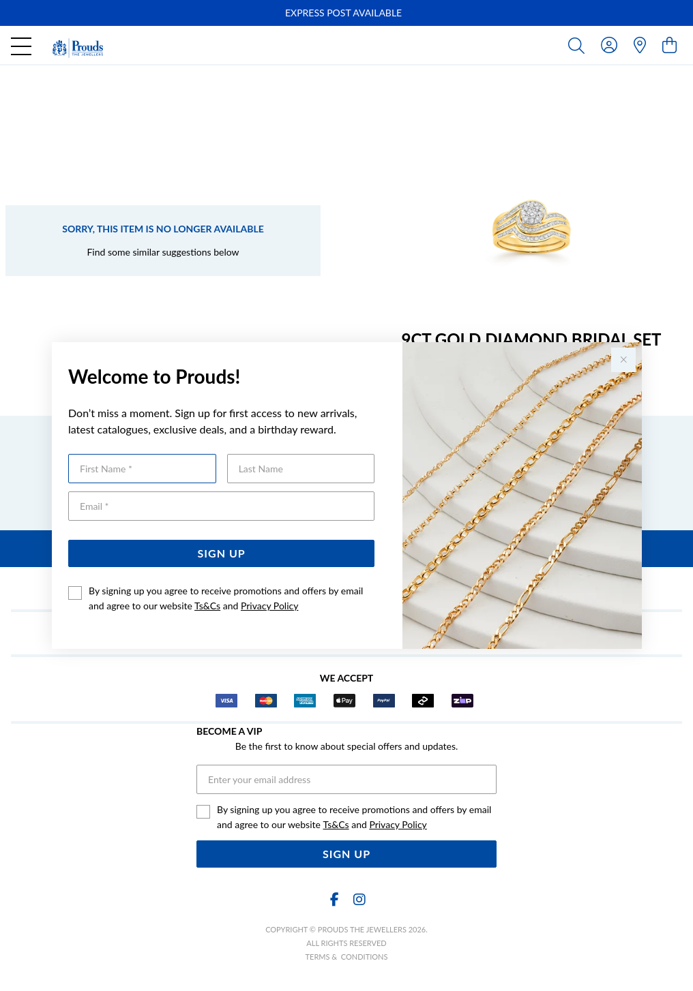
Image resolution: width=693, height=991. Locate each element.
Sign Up (222, 553)
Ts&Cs (207, 605)
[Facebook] (334, 899)
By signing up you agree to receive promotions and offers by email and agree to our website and (226, 598)
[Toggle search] (579, 45)
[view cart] (669, 45)
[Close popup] (623, 360)
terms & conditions (347, 956)
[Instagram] (359, 899)
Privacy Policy (269, 605)
